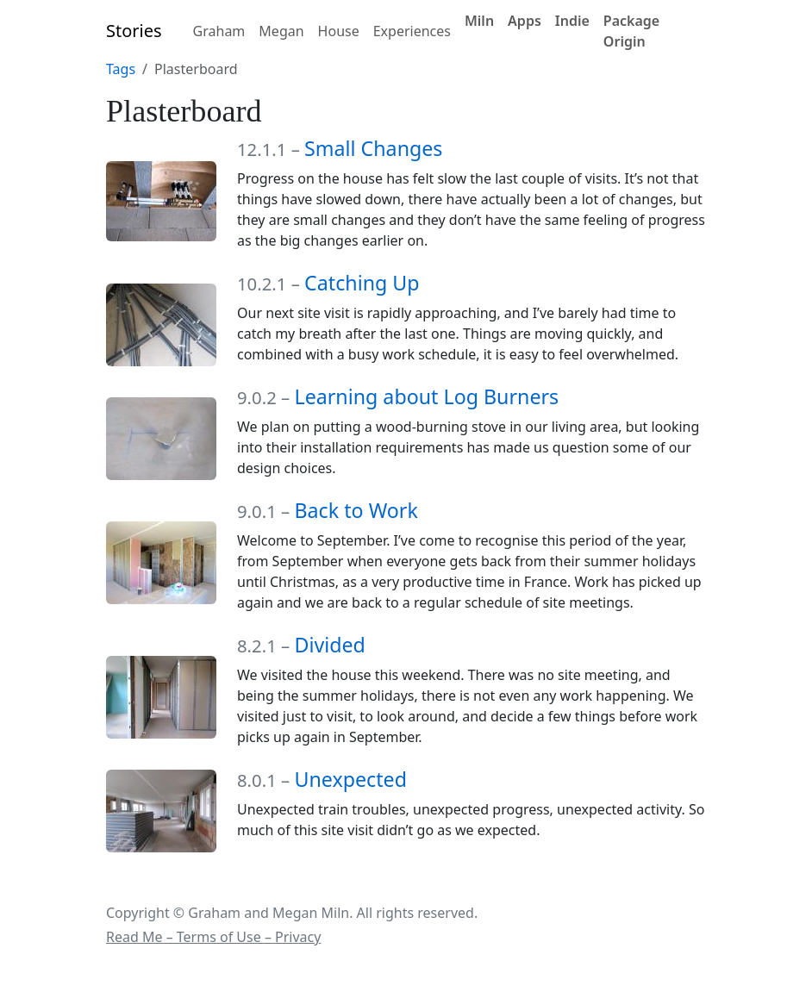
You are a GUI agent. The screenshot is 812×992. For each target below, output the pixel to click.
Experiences (412, 31)
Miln (479, 20)
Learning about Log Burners (426, 396)
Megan (281, 31)
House (338, 31)
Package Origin (631, 31)
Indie (572, 20)
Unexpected (350, 779)
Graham (219, 31)
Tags (120, 68)
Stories (134, 30)
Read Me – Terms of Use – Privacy (213, 936)
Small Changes (373, 148)
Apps (524, 20)
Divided (329, 644)
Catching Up (361, 282)
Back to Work (355, 510)
